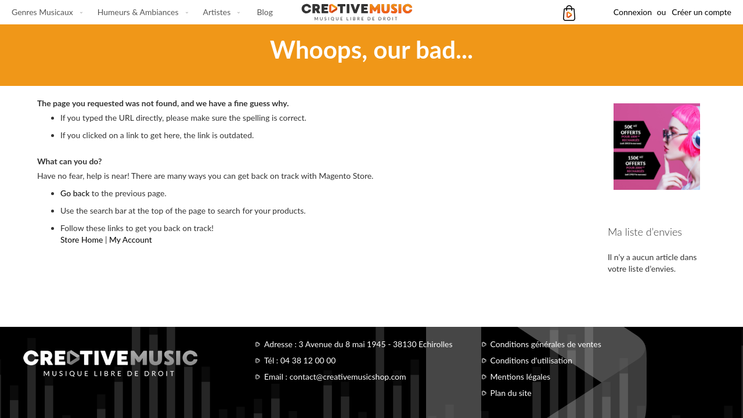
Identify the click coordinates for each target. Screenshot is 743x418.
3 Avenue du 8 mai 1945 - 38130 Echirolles (376, 344)
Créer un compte (701, 12)
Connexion (633, 12)
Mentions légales (520, 376)
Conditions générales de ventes (545, 344)
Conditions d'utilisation (531, 360)
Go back (74, 193)
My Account (130, 239)
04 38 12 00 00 (308, 360)
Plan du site (511, 393)
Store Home (81, 239)
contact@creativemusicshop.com (348, 376)
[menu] (142, 12)
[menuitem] (45, 12)
